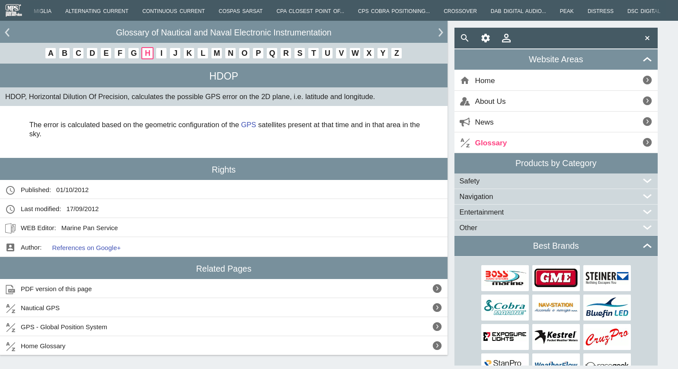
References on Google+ (86, 247)
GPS (248, 124)
